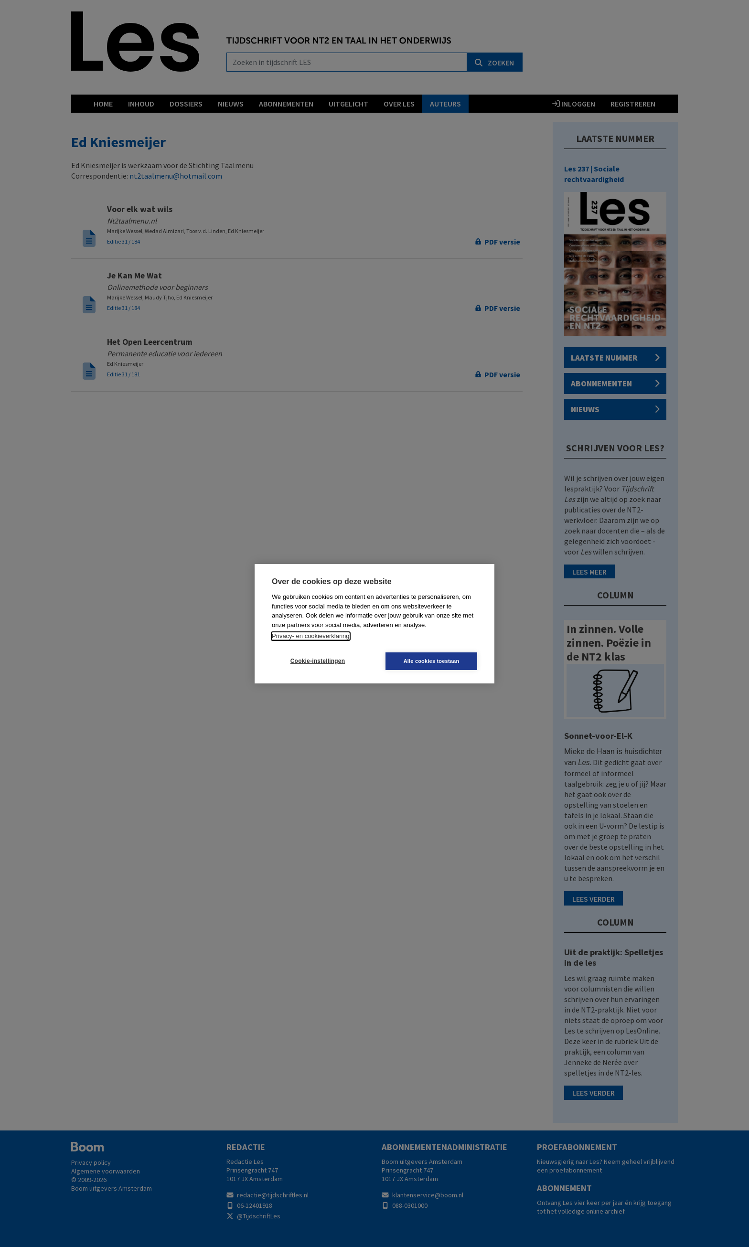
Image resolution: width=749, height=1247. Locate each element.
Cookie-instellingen (317, 661)
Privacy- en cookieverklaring (311, 635)
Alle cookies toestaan (432, 661)
